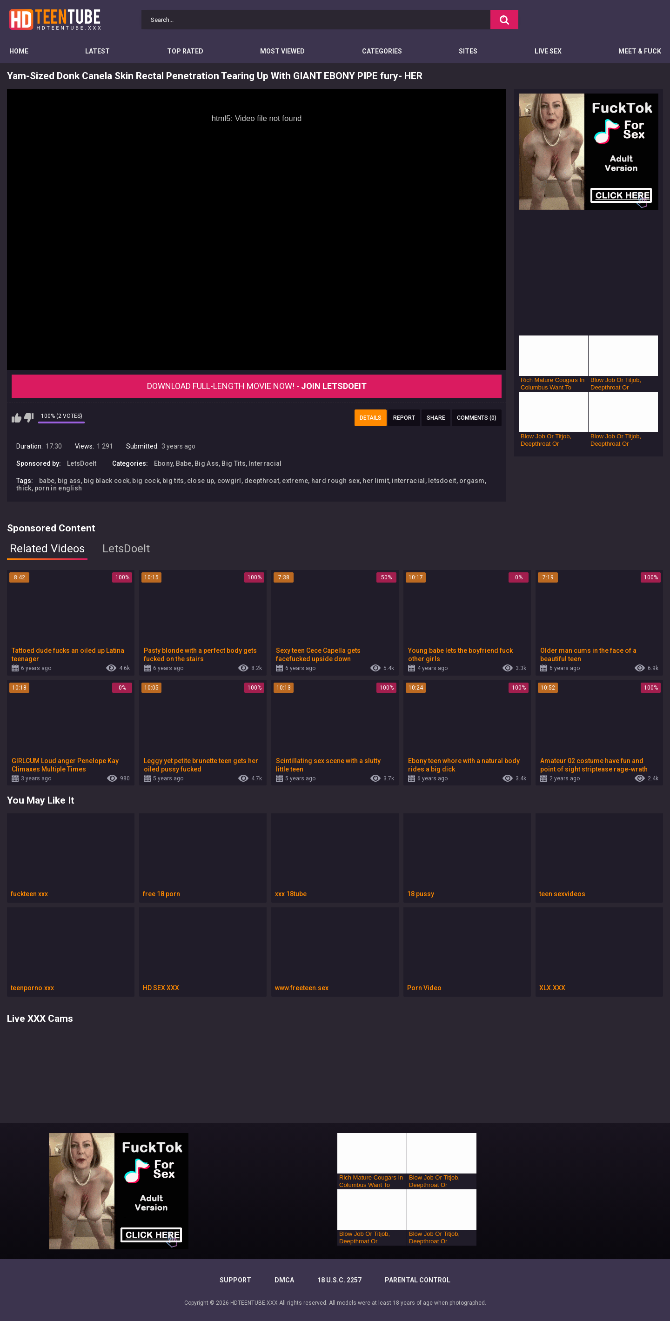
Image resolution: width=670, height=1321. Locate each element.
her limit (375, 480)
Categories (382, 51)
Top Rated (185, 51)
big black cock (106, 480)
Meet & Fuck (639, 51)
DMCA (284, 1280)
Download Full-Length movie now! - (257, 386)
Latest (97, 51)
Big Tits (233, 463)
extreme (295, 480)
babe (46, 480)
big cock (145, 480)
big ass (69, 480)
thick (24, 488)
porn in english (58, 488)
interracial (408, 480)
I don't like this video (29, 417)
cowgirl (229, 480)
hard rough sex (335, 480)
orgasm (472, 480)
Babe (184, 463)
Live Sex (548, 51)
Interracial (264, 463)
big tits (173, 480)
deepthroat (261, 480)
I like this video (16, 417)
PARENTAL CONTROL (417, 1280)
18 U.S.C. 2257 (339, 1280)
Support (235, 1280)
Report (404, 418)
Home (18, 51)
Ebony (163, 463)
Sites (468, 51)
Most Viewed (282, 51)
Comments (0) (476, 418)
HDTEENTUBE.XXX (254, 1303)
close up (200, 480)
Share (436, 418)
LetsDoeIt (82, 463)
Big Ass (206, 463)
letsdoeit (442, 480)
